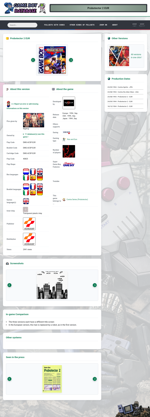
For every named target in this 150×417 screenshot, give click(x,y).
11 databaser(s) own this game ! (33, 135)
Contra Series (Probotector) (75, 199)
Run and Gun (72, 139)
